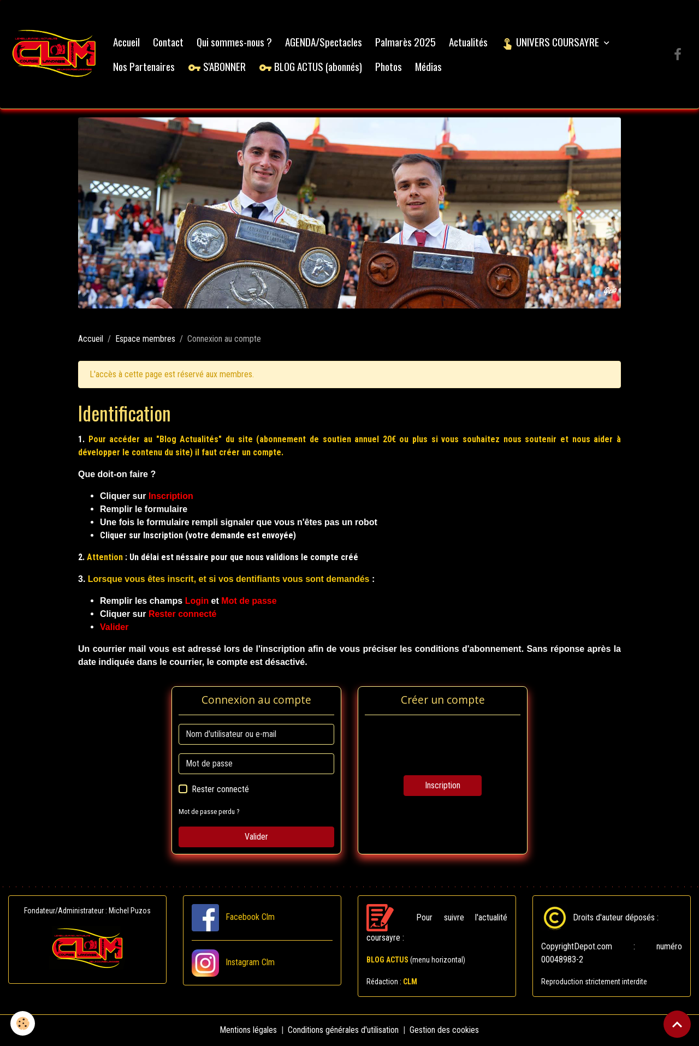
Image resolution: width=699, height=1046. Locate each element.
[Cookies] (23, 1023)
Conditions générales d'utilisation (343, 1030)
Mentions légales (248, 1030)
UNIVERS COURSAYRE (551, 42)
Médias (429, 66)
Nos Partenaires (144, 66)
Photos (389, 66)
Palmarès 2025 (406, 42)
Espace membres (145, 339)
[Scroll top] (677, 1024)
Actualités (468, 42)
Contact (168, 42)
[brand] (54, 54)
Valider (256, 837)
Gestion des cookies (444, 1030)
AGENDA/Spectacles (324, 42)
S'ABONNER (217, 66)
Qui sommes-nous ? (235, 42)
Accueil (127, 42)
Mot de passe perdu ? (209, 812)
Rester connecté (220, 789)
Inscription (442, 786)
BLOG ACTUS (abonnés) (311, 66)
